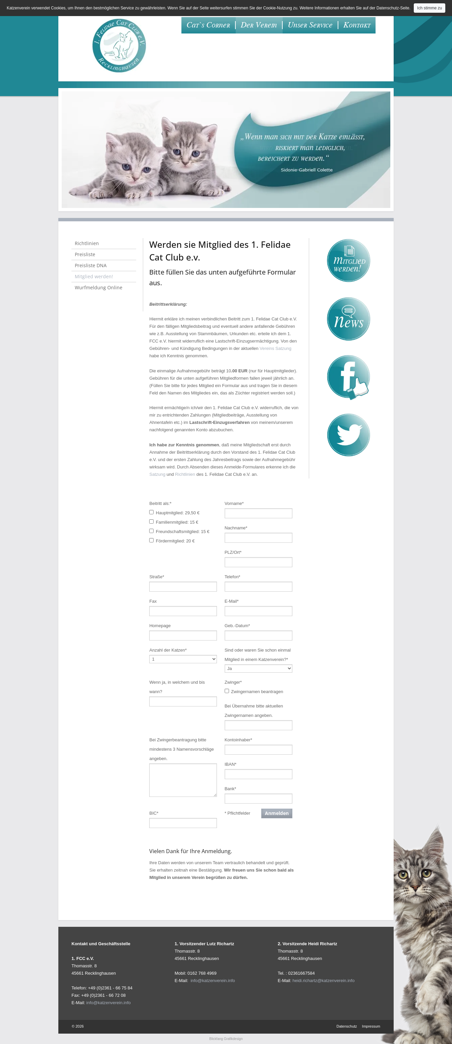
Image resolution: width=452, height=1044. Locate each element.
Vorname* (234, 503)
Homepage (160, 625)
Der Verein (259, 25)
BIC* (153, 813)
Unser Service (310, 25)
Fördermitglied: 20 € (175, 540)
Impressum (371, 1026)
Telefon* (232, 576)
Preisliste (85, 254)
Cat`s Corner (208, 25)
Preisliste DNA (91, 265)
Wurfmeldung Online (98, 287)
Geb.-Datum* (237, 625)
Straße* (156, 576)
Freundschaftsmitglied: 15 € (183, 531)
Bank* (230, 788)
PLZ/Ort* (233, 552)
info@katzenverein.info (108, 1002)
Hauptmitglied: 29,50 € (178, 512)
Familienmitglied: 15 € (177, 522)
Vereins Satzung (275, 348)
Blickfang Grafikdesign (226, 1039)
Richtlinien (185, 474)
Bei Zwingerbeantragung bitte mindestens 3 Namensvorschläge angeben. (181, 749)
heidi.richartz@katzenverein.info (323, 980)
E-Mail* (232, 601)
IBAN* (230, 764)
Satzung (157, 474)
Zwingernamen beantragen (257, 691)
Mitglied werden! (94, 276)
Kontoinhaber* (238, 739)
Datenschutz (346, 1026)
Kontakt (357, 25)
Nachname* (236, 527)
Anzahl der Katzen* (167, 650)
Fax (153, 601)
